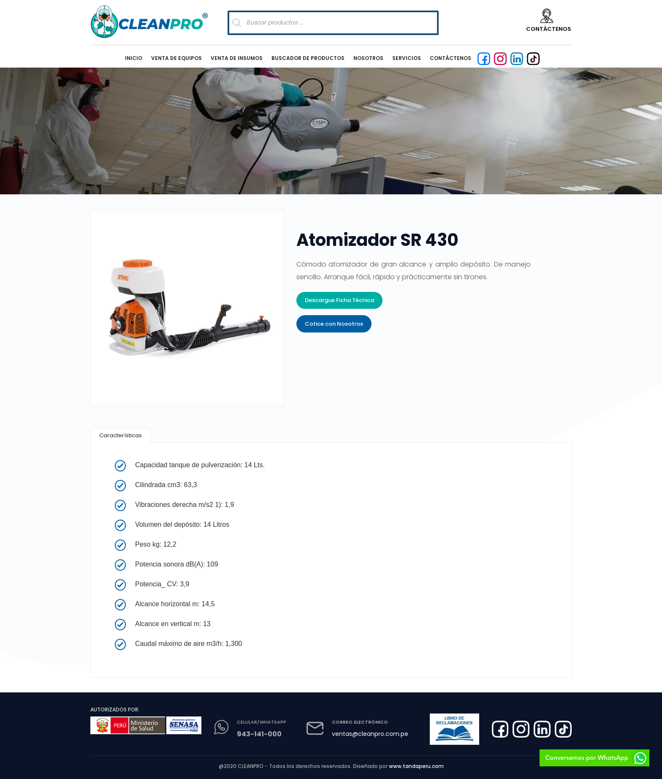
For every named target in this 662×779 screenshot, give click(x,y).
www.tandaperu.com (416, 766)
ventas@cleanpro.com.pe (370, 734)
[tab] (120, 435)
